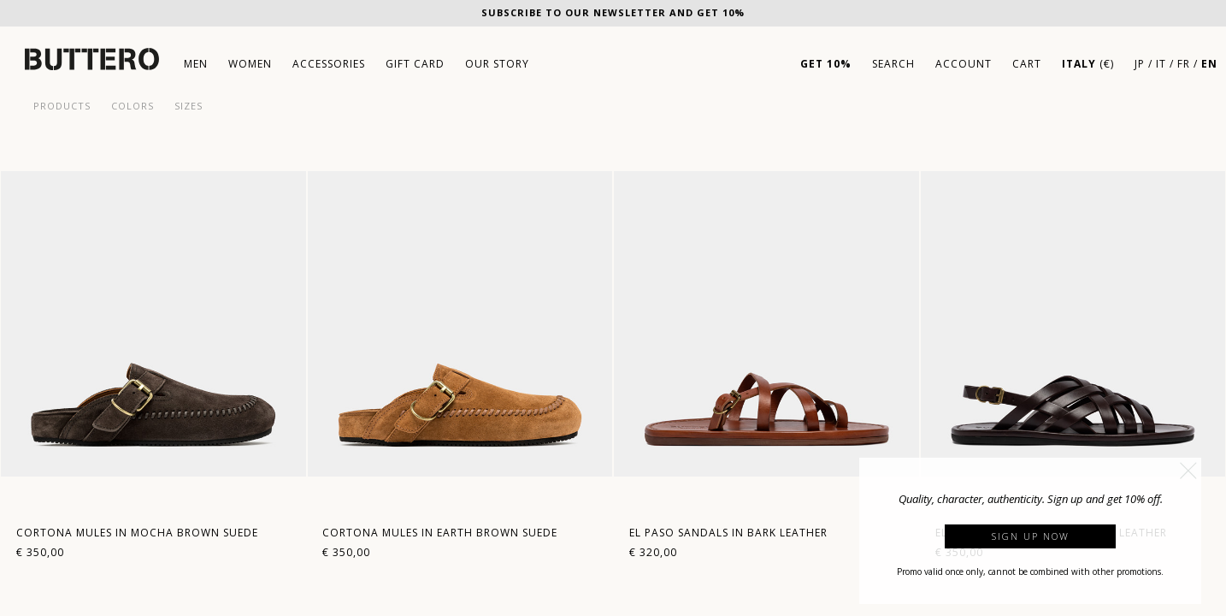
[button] (1188, 470)
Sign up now (1031, 536)
